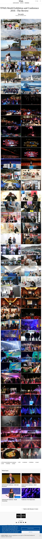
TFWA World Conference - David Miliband (29, 485)
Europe (13, 463)
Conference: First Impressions (28, 499)
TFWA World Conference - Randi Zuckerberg (9, 500)
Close (40, 535)
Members (27, 2)
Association (16, 2)
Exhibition (31, 462)
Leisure (37, 462)
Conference (25, 462)
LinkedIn (16, 522)
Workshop (8, 463)
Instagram (18, 522)
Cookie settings (30, 528)
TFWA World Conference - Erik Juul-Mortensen (10, 485)
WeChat (23, 522)
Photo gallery (21, 14)
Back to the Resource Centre (31, 509)
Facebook (21, 522)
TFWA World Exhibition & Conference (9, 462)
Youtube (25, 522)
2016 (19, 462)
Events (22, 2)
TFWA (21, 1)
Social (3, 463)
